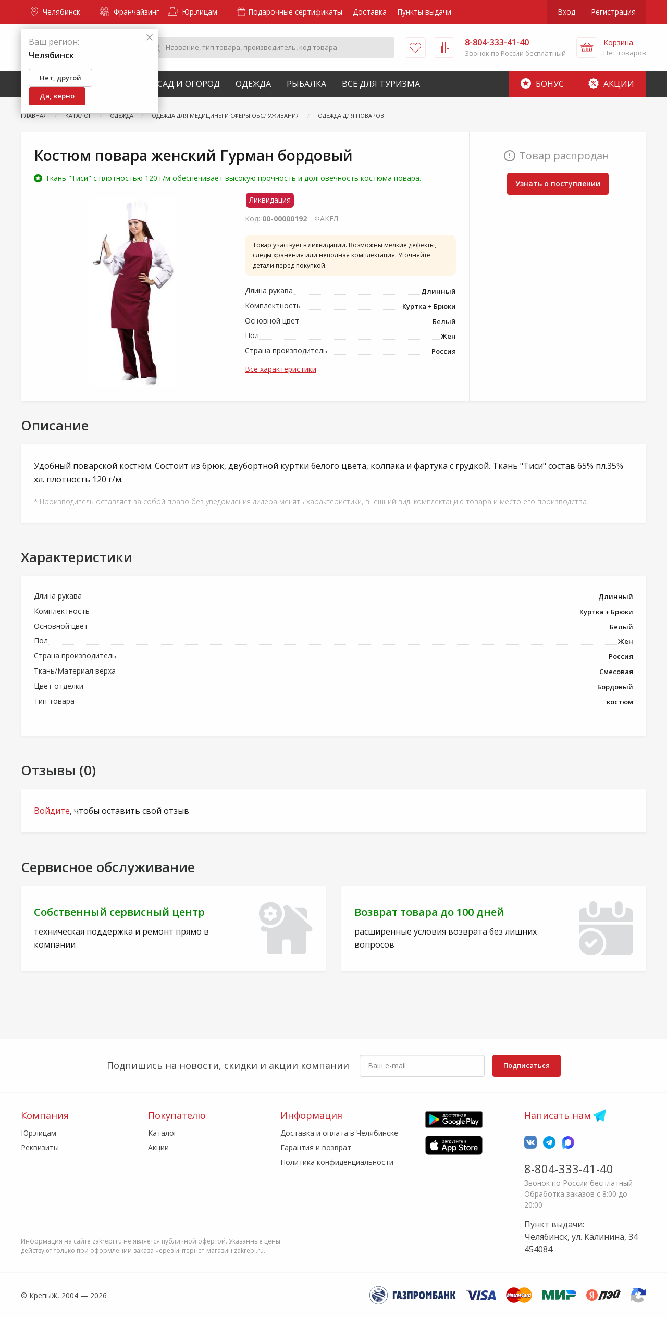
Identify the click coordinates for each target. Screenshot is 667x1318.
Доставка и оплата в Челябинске (339, 1133)
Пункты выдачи (424, 12)
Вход (566, 12)
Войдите (52, 810)
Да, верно (57, 96)
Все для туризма (381, 84)
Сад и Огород (188, 84)
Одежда (253, 84)
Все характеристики (280, 369)
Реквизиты (40, 1147)
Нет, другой (60, 77)
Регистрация (613, 12)
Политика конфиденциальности (336, 1162)
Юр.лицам (192, 12)
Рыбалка (306, 84)
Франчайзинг (129, 12)
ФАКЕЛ (326, 218)
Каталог (162, 1133)
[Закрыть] (149, 37)
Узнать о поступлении (557, 184)
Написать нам (557, 1115)
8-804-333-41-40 (568, 1168)
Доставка (370, 12)
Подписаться (526, 1065)
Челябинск (55, 12)
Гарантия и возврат (315, 1147)
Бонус (542, 84)
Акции (611, 84)
